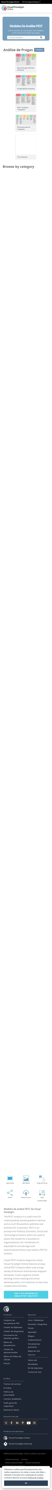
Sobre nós (32, 1360)
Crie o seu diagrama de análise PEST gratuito (26, 1294)
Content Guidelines (12, 1399)
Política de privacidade (14, 1463)
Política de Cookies (35, 1478)
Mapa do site (34, 1351)
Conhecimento (34, 1340)
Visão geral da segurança (15, 1466)
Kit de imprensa (35, 1368)
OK (26, 1483)
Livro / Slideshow (36, 1320)
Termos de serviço (12, 1384)
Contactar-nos (34, 1372)
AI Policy (7, 1388)
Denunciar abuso (11, 1410)
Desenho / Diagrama (37, 1324)
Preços (7, 1363)
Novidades (33, 1364)
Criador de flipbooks (13, 1327)
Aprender (32, 1332)
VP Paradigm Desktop (31, 2)
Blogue (31, 1336)
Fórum (31, 1328)
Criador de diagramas (14, 1331)
